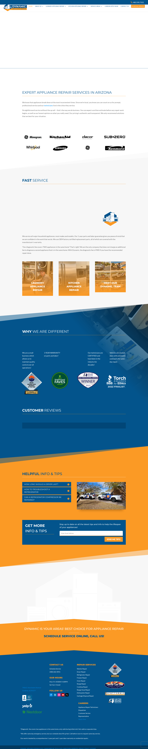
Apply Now (82, 717)
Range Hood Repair (83, 687)
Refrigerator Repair (83, 672)
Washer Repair (82, 666)
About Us (38, 8)
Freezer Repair (82, 675)
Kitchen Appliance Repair (77, 8)
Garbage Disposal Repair (85, 693)
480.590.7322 (138, 2)
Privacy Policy (84, 746)
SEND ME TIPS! (114, 537)
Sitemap (93, 746)
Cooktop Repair (82, 684)
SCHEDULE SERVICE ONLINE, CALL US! (74, 634)
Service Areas (95, 8)
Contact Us (125, 8)
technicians (48, 103)
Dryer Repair (81, 669)
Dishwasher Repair (83, 690)
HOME (31, 8)
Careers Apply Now (111, 8)
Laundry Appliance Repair (55, 8)
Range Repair (81, 681)
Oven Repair (81, 678)
